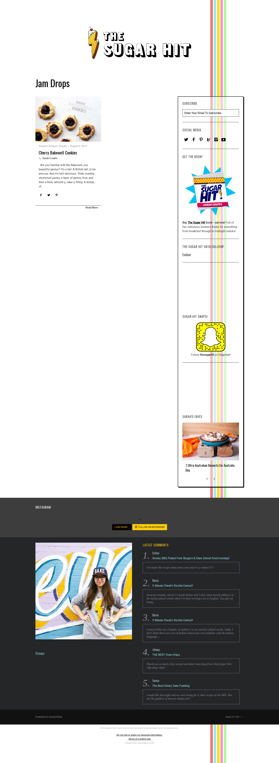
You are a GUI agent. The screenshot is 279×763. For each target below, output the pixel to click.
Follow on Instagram (150, 527)
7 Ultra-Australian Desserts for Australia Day (210, 467)
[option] (210, 449)
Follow (186, 254)
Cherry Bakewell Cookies (58, 152)
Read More (92, 207)
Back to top (234, 717)
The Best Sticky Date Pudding (170, 685)
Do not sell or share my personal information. (140, 735)
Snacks (63, 146)
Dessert (43, 146)
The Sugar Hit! (196, 222)
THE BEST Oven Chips (166, 654)
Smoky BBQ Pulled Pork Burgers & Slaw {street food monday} (190, 558)
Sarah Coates (50, 158)
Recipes (53, 146)
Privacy (40, 653)
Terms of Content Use (139, 739)
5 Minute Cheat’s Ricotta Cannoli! (172, 585)
